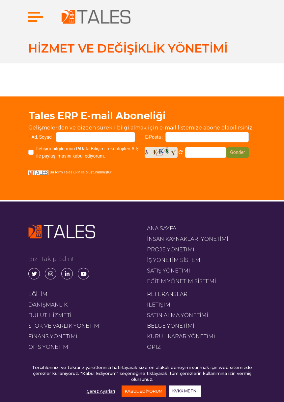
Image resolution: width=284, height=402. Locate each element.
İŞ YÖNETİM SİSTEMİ (174, 260)
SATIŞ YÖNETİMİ (168, 271)
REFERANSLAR (167, 294)
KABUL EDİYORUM (143, 391)
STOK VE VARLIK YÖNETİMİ (64, 326)
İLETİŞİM (158, 305)
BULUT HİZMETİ (49, 315)
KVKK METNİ (185, 390)
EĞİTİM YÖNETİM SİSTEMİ (181, 281)
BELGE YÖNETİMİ (170, 326)
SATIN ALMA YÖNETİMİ (177, 315)
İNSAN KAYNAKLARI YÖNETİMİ (187, 239)
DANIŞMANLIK (48, 305)
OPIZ (154, 347)
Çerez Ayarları (101, 391)
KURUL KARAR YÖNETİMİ (181, 336)
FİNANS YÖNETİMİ (52, 336)
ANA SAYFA (161, 228)
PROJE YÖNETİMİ (170, 249)
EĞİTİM (37, 294)
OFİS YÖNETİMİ (49, 347)
